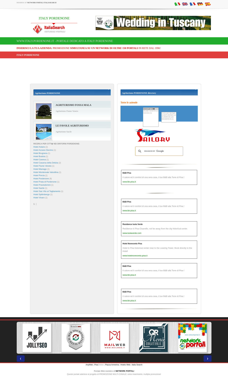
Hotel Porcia (39, 175)
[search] (158, 151)
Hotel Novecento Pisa (132, 244)
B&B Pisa (127, 173)
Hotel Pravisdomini (42, 185)
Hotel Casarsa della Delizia (45, 163)
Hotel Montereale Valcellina (45, 172)
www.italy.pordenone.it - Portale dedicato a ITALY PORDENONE (65, 41)
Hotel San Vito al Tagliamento (46, 191)
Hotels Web (125, 365)
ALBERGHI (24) (169, 117)
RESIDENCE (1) (169, 119)
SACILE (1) (150, 113)
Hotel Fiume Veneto (42, 166)
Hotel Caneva (39, 159)
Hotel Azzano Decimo (43, 150)
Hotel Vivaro (39, 197)
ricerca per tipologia (169, 113)
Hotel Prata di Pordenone (45, 182)
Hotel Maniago (40, 169)
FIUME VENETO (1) (150, 111)
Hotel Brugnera (40, 153)
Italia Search (137, 365)
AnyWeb (89, 365)
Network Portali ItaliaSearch (42, 2)
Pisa (96, 365)
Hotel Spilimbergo (41, 194)
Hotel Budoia (39, 156)
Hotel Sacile (38, 188)
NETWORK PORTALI (125, 371)
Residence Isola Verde (133, 224)
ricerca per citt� (150, 109)
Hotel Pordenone (41, 178)
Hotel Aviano (39, 147)
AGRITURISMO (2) (169, 115)
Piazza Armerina (112, 365)
